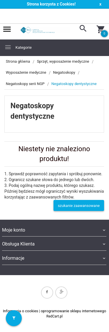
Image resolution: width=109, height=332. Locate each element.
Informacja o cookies (20, 311)
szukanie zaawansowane (79, 205)
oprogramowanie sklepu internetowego (73, 311)
